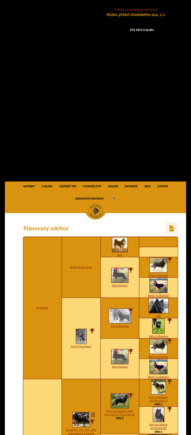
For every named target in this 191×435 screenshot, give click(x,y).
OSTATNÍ (162, 8)
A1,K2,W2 (81, 362)
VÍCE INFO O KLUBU (142, 30)
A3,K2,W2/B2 (159, 250)
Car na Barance (120, 148)
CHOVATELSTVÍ (92, 8)
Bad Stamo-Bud (158, 370)
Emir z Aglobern (158, 219)
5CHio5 (158, 373)
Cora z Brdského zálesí (120, 384)
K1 (158, 277)
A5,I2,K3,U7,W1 (158, 401)
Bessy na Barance (158, 117)
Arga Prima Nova (81, 168)
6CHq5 (158, 346)
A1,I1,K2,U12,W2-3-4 (120, 332)
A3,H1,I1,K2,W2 (81, 259)
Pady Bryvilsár (119, 329)
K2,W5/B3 (120, 387)
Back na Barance (158, 97)
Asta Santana (120, 107)
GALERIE (113, 8)
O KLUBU (47, 8)
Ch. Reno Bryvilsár (158, 315)
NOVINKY (29, 8)
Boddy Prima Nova (81, 89)
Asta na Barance (158, 158)
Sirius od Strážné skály (120, 233)
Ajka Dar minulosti (159, 397)
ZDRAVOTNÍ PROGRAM (89, 20)
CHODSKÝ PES (67, 8)
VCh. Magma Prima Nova (120, 283)
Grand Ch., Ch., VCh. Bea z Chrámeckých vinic (81, 356)
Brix (120, 77)
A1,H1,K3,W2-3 (42, 282)
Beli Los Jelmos (158, 246)
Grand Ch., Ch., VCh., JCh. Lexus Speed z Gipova (81, 253)
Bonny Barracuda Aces (158, 343)
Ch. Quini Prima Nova (158, 291)
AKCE (147, 8)
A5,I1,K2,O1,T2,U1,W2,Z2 (120, 236)
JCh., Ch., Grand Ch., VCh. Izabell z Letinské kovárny (42, 276)
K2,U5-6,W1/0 (158, 223)
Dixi (158, 138)
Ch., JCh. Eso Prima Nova (158, 274)
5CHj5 (158, 319)
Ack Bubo (42, 130)
